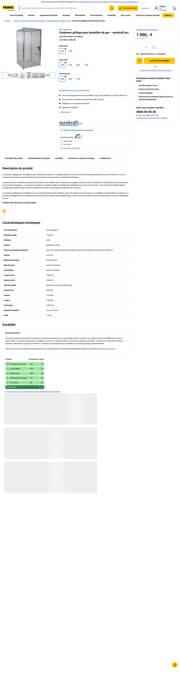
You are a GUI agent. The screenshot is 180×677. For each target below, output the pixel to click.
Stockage (66, 15)
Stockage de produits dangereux (33, 21)
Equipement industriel (49, 15)
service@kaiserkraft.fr (129, 2)
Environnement (96, 15)
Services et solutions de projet (148, 15)
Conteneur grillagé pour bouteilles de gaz (88, 21)
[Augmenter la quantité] (154, 47)
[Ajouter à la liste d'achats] (139, 61)
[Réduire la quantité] (138, 47)
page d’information (108, 349)
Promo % (168, 15)
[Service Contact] (175, 665)
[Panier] (174, 8)
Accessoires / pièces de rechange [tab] (81, 158)
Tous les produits (16, 15)
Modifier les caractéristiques (147, 30)
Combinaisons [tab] (105, 158)
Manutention (80, 15)
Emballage (111, 15)
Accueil (16, 21)
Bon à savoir (126, 15)
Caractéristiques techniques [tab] (39, 158)
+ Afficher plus (64, 112)
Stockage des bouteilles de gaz (59, 21)
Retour (6, 21)
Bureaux (31, 15)
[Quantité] (146, 47)
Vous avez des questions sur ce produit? (151, 118)
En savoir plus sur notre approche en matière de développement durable (32, 392)
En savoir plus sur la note (70, 148)
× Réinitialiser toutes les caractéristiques (74, 90)
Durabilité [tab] (59, 158)
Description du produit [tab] (14, 158)
